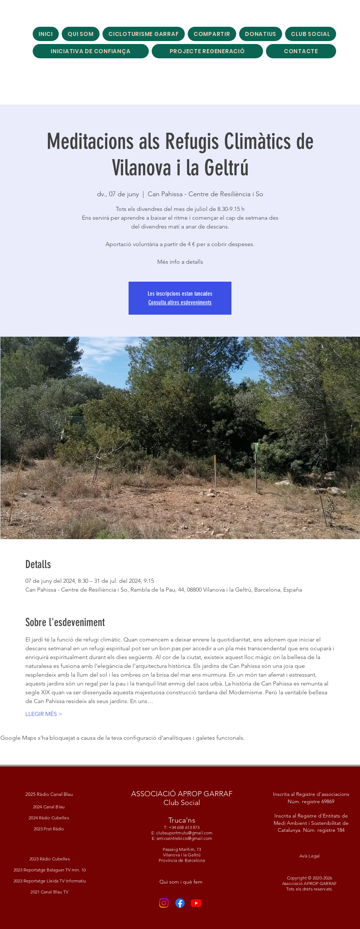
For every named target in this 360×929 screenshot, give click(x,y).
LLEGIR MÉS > (43, 713)
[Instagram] (164, 903)
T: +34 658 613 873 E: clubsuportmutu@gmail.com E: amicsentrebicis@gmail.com (181, 832)
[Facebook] (180, 903)
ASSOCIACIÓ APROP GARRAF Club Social (182, 798)
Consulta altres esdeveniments (180, 302)
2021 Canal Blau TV (49, 892)
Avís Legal (309, 856)
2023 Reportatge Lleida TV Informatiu (50, 881)
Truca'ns (181, 820)
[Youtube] (196, 903)
